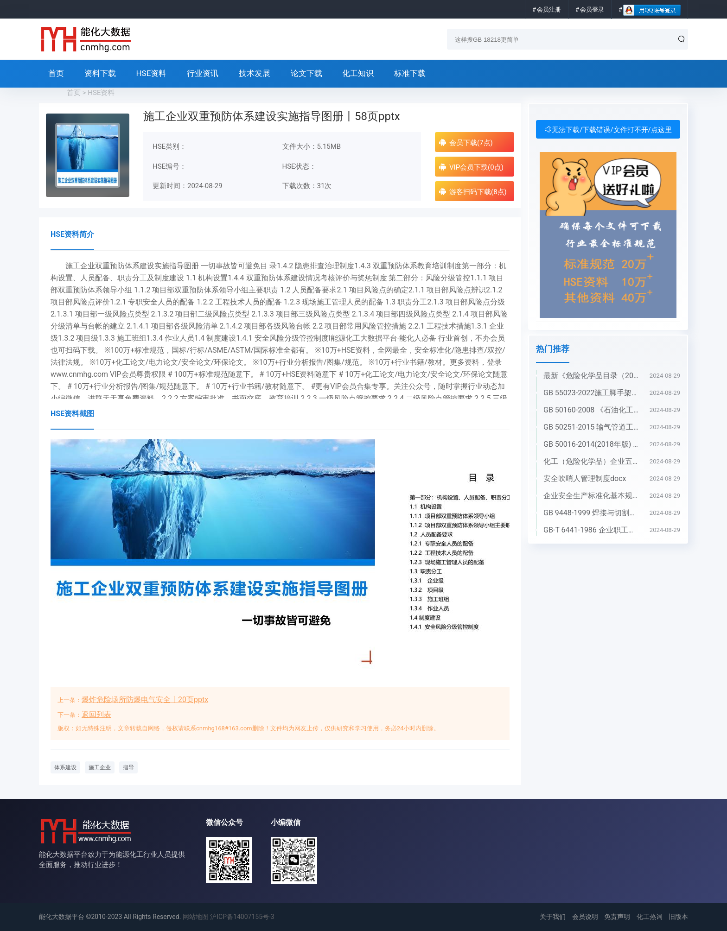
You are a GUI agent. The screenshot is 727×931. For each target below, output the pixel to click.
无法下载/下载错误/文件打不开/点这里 (608, 130)
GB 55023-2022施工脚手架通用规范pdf (591, 392)
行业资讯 (202, 73)
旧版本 (678, 916)
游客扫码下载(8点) (473, 191)
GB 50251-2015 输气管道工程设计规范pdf (591, 427)
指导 (128, 767)
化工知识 (358, 73)
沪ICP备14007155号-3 (242, 916)
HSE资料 (151, 73)
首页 (56, 73)
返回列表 (96, 714)
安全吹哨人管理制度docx (584, 478)
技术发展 (254, 73)
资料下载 (100, 73)
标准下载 (410, 73)
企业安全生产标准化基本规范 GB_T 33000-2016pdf (591, 495)
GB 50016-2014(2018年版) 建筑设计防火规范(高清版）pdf (591, 444)
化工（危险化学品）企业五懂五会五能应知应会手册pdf (591, 461)
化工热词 (650, 916)
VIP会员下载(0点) (471, 167)
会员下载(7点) (466, 142)
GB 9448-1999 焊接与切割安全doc (591, 512)
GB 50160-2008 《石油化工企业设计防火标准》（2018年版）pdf (591, 409)
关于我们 (553, 916)
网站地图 (196, 916)
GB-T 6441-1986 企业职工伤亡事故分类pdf (591, 530)
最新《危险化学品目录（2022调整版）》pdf (591, 375)
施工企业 (100, 767)
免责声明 (617, 916)
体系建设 (65, 767)
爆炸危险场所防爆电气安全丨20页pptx (145, 699)
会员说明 (585, 916)
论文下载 (306, 73)
